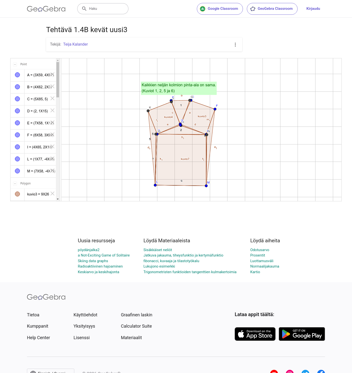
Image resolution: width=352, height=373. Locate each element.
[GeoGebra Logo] (46, 9)
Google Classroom (219, 9)
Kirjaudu (313, 8)
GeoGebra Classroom (271, 9)
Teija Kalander (75, 44)
